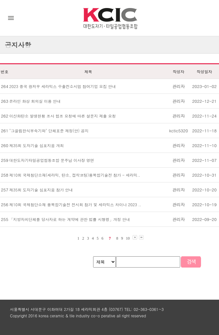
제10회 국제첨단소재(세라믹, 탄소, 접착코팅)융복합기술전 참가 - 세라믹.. (74, 175)
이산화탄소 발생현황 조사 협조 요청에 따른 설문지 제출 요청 (62, 116)
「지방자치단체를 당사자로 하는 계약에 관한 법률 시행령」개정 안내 (69, 219)
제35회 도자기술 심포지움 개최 (36, 145)
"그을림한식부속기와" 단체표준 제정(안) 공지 (49, 130)
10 (128, 238)
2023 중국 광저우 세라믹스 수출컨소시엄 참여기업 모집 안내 (62, 86)
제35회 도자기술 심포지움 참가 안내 (41, 189)
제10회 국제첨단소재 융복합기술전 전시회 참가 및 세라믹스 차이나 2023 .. (75, 204)
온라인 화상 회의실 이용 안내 (35, 101)
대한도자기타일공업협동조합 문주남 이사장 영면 (51, 160)
